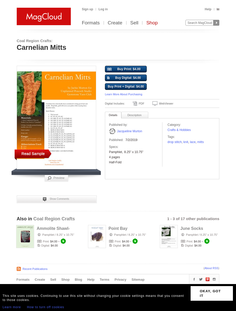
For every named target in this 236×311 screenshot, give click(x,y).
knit (185, 142)
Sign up (87, 9)
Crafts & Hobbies (179, 130)
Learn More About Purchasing (123, 94)
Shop (152, 23)
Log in (103, 9)
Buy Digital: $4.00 (124, 78)
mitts (200, 142)
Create (115, 23)
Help (208, 9)
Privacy (120, 279)
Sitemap (138, 279)
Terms (104, 279)
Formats (91, 23)
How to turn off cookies (45, 307)
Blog (78, 279)
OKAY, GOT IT (210, 293)
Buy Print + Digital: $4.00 (126, 86)
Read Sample (33, 153)
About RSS (211, 268)
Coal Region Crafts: (35, 41)
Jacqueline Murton (129, 131)
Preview (55, 178)
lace (192, 142)
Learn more (12, 307)
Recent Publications (35, 268)
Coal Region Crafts (54, 218)
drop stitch (175, 142)
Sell (134, 23)
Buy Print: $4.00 (124, 69)
